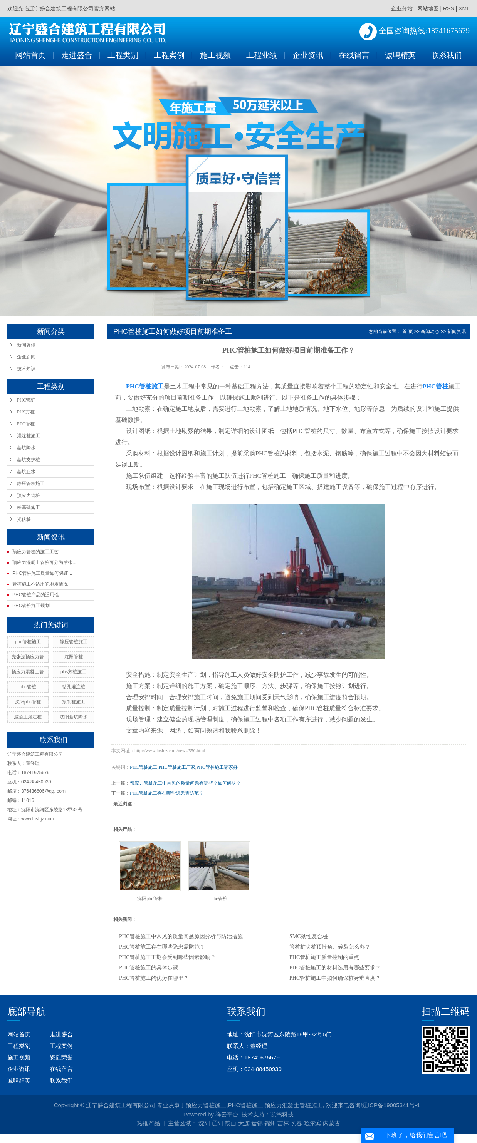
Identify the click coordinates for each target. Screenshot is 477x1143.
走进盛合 (76, 55)
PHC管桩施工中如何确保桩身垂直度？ (335, 978)
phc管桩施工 (28, 641)
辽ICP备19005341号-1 (391, 1105)
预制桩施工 (73, 702)
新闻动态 (430, 331)
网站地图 (428, 8)
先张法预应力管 (28, 656)
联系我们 (446, 55)
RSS (448, 8)
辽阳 (217, 1123)
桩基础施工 (28, 507)
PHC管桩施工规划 (31, 605)
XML (464, 8)
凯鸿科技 (282, 1114)
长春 (296, 1123)
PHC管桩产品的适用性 (35, 594)
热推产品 (148, 1123)
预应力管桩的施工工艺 (35, 551)
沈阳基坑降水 (73, 717)
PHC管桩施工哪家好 (217, 767)
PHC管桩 (26, 400)
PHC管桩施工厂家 (176, 767)
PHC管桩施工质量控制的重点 (324, 957)
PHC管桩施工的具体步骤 (148, 968)
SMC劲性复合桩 (308, 936)
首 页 (407, 331)
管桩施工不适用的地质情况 (40, 584)
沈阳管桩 (73, 656)
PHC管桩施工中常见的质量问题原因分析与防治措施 (181, 936)
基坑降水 (26, 447)
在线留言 (354, 55)
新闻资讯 (26, 345)
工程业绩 (261, 55)
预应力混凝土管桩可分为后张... (44, 562)
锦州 (270, 1123)
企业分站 (402, 8)
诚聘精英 (400, 55)
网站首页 (30, 55)
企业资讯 (307, 55)
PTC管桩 (26, 424)
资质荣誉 (61, 1057)
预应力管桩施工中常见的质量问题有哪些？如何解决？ (185, 783)
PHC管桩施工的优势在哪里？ (154, 978)
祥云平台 (226, 1114)
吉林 (283, 1123)
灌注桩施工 (28, 435)
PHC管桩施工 (143, 767)
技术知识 (26, 369)
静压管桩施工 (31, 483)
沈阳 (204, 1123)
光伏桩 (24, 519)
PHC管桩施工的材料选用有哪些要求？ (335, 968)
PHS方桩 (26, 412)
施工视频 (215, 55)
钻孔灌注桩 (73, 686)
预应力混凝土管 (28, 671)
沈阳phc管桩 (28, 702)
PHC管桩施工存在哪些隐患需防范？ (166, 793)
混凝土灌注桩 (28, 717)
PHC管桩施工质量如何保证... (42, 573)
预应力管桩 (28, 495)
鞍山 (230, 1123)
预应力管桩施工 (206, 1105)
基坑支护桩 (28, 459)
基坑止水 (26, 471)
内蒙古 (331, 1123)
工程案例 (169, 55)
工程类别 (122, 55)
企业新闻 (26, 357)
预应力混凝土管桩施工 (293, 1105)
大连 (244, 1123)
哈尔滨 (312, 1123)
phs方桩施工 (73, 671)
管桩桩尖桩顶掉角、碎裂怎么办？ (329, 947)
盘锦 (257, 1123)
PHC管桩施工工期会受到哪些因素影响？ (167, 957)
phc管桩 (28, 686)
